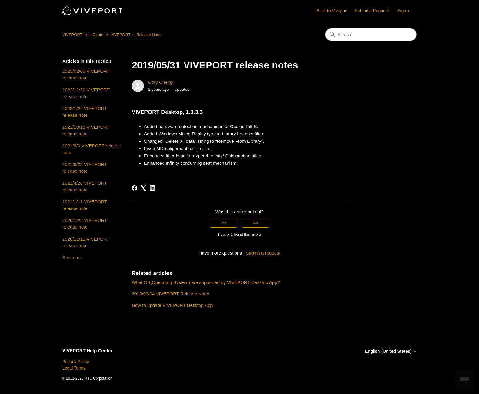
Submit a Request (372, 10)
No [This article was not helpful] (255, 223)
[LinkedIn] (152, 188)
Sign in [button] (404, 10)
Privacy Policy (75, 361)
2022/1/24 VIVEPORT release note (84, 112)
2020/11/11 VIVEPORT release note (86, 242)
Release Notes (149, 34)
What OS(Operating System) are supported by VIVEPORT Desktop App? (206, 282)
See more (72, 257)
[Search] (370, 34)
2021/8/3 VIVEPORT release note (91, 149)
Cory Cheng (160, 82)
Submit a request (263, 253)
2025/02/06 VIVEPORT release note (86, 74)
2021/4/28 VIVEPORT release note (84, 186)
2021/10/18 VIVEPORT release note (86, 130)
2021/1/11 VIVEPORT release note (84, 205)
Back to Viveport (332, 10)
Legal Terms (74, 368)
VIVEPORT (120, 34)
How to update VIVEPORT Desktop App (172, 305)
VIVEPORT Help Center (83, 34)
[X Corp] (143, 188)
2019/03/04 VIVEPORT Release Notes (171, 293)
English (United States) (391, 351)
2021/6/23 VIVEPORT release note (84, 168)
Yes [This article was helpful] (224, 223)
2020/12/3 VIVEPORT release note (84, 224)
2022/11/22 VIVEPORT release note (86, 93)
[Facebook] (134, 188)
